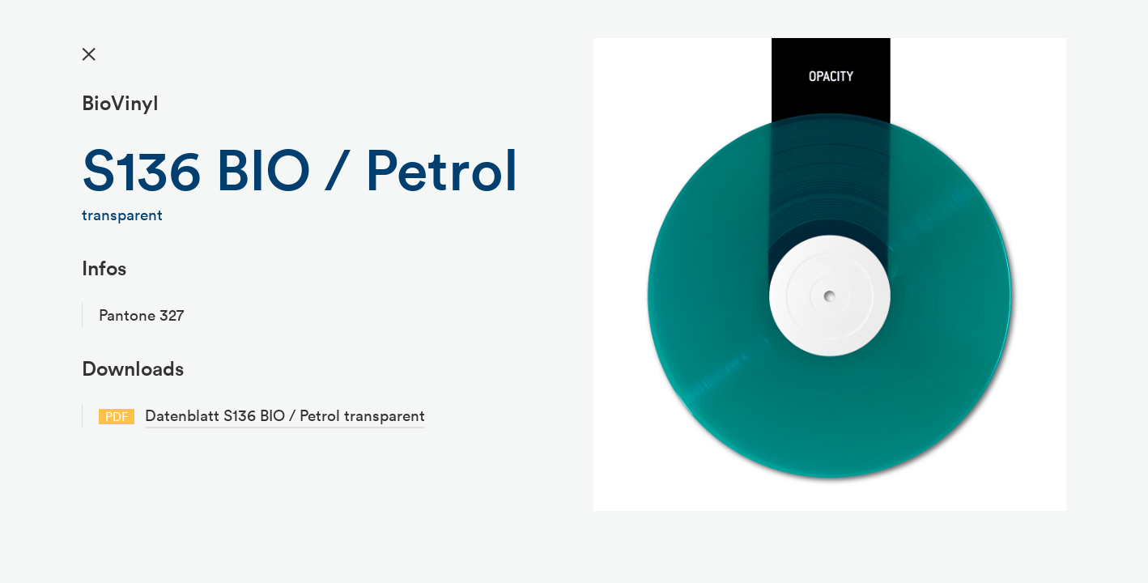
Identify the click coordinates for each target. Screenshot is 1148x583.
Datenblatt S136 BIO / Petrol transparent (285, 415)
